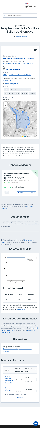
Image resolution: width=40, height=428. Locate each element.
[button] (5, 103)
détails (20, 193)
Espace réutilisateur (21, 36)
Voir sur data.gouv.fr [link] (11, 84)
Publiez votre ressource (8, 330)
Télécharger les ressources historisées (15, 394)
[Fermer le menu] (13, 6)
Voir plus (20, 398)
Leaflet (24, 136)
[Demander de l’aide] (35, 423)
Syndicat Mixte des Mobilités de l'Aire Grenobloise (18, 58)
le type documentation (32, 224)
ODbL (5, 75)
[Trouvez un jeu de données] (20, 16)
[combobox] (20, 16)
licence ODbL (34, 328)
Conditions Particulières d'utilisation (20, 75)
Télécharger (30, 193)
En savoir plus (21, 309)
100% (8, 182)
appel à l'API (7, 80)
